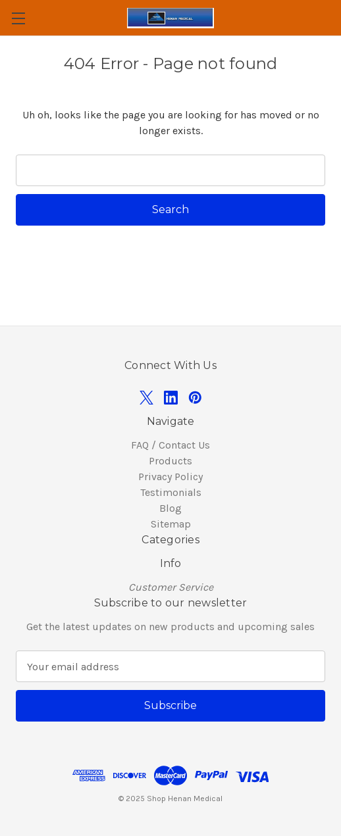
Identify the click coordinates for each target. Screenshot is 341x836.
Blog (170, 508)
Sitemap (171, 524)
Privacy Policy (170, 476)
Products (170, 461)
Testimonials (170, 492)
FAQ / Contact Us (170, 445)
